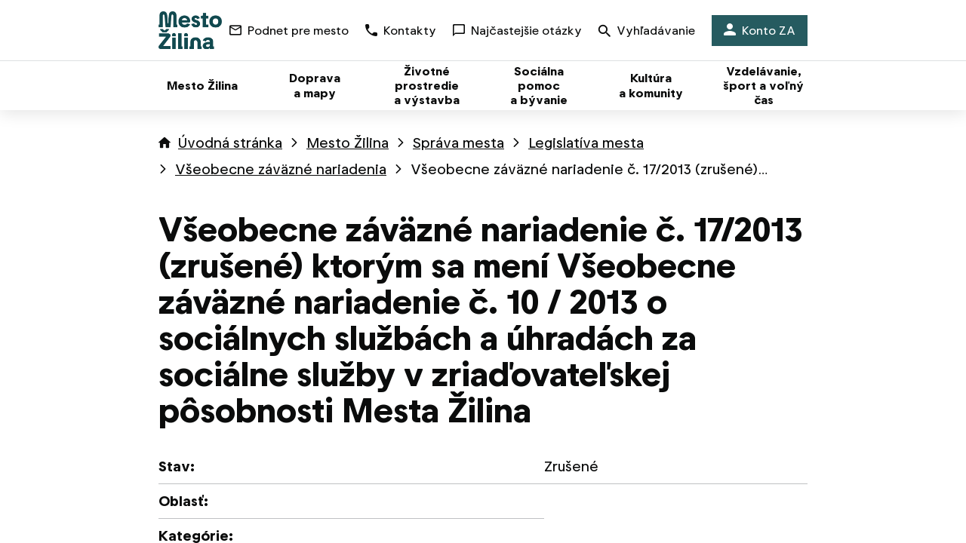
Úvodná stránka (230, 143)
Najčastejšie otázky (517, 30)
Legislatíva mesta (586, 143)
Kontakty (400, 30)
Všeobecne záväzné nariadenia (280, 169)
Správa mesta (458, 143)
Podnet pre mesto (289, 30)
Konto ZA (759, 30)
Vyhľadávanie (646, 32)
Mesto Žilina (347, 143)
